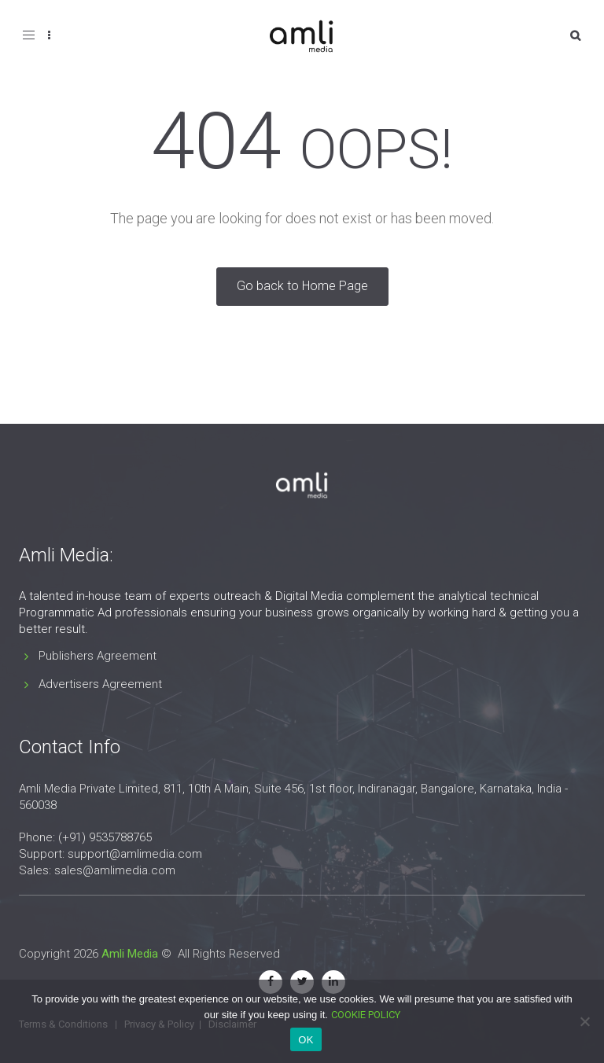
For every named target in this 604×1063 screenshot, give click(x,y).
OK (305, 1040)
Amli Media (129, 954)
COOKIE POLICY (365, 1015)
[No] (584, 1021)
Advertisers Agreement (100, 684)
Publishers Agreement (98, 656)
